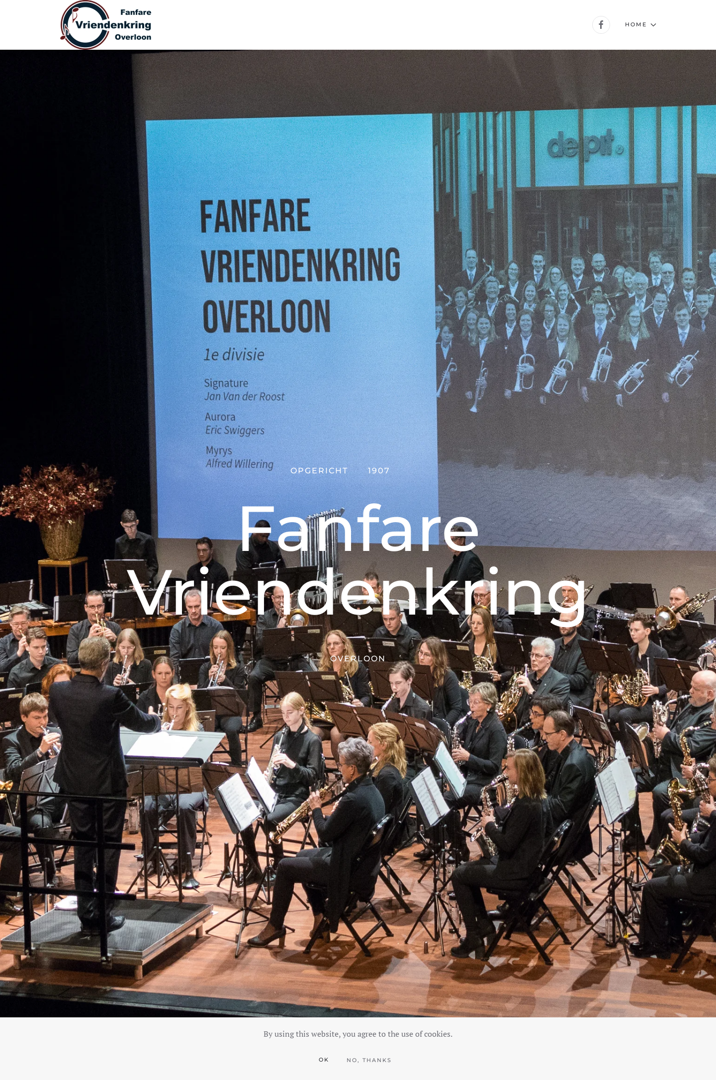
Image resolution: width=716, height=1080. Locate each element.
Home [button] (640, 24)
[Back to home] (105, 25)
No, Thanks (369, 1060)
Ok (324, 1059)
